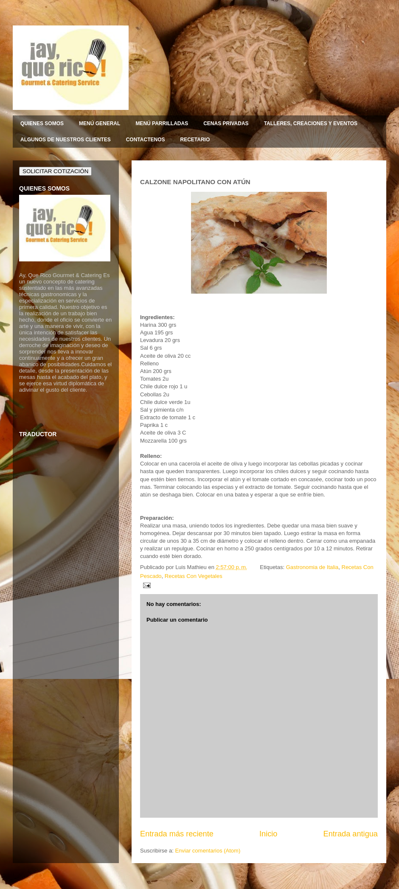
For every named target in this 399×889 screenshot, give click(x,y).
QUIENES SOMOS (42, 123)
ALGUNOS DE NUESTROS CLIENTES (65, 140)
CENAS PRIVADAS (225, 123)
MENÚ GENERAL (99, 123)
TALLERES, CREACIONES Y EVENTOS (311, 123)
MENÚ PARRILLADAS (161, 123)
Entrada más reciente (177, 834)
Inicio (268, 834)
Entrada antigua (350, 834)
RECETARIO (195, 140)
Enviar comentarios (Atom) (207, 850)
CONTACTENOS (145, 140)
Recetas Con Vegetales (193, 576)
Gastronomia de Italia (312, 567)
